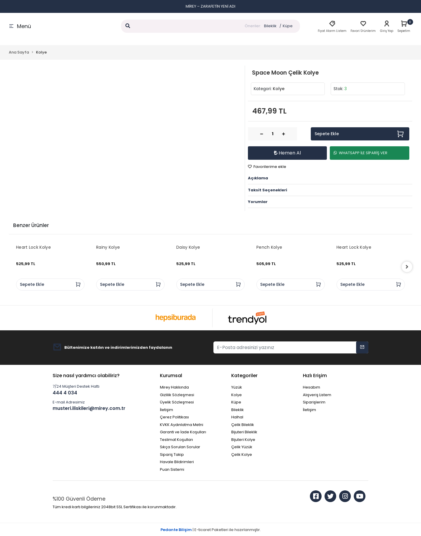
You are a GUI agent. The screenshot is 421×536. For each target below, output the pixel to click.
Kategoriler (244, 375)
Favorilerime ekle (267, 166)
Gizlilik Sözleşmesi (177, 395)
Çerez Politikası (174, 417)
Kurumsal (171, 375)
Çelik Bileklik (242, 424)
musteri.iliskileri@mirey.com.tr (89, 408)
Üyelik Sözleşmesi (177, 402)
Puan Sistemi (172, 469)
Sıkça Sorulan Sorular (180, 447)
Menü (20, 26)
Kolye (236, 395)
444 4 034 (65, 392)
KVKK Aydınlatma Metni (181, 424)
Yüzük (236, 387)
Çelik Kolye (241, 454)
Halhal (237, 417)
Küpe (288, 26)
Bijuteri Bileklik (244, 432)
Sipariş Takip (172, 454)
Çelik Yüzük (241, 447)
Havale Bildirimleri (177, 462)
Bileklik (270, 26)
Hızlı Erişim (315, 375)
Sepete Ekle (359, 134)
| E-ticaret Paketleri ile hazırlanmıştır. (211, 529)
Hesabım (311, 387)
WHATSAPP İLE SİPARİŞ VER (360, 153)
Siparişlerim (314, 402)
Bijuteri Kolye (243, 439)
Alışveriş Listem (317, 395)
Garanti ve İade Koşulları (183, 432)
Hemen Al (287, 153)
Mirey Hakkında (174, 387)
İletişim (166, 410)
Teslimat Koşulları (176, 439)
